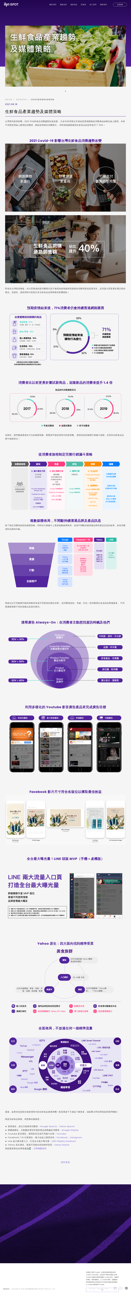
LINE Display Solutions (64, 1141)
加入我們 (93, 4)
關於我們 (52, 4)
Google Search (48, 1126)
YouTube (61, 1133)
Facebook (62, 1137)
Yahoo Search (67, 1126)
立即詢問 (120, 5)
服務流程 (63, 4)
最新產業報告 (21, 99)
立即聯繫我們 (40, 1148)
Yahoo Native (61, 1144)
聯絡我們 (103, 4)
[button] (65, 91)
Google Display (70, 1130)
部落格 (83, 4)
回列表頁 (65, 1162)
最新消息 (73, 4)
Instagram (76, 1137)
